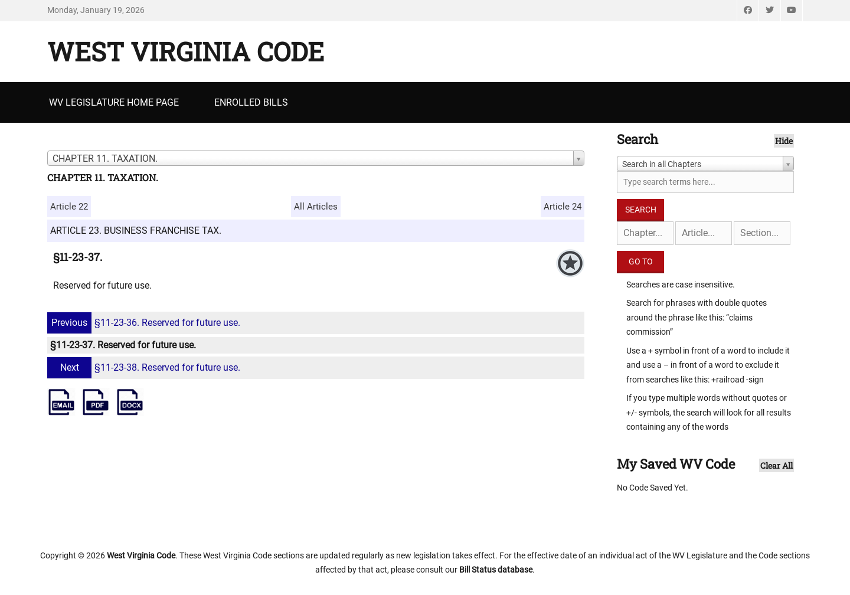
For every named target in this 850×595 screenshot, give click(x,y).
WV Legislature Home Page (114, 102)
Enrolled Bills (251, 102)
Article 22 (69, 206)
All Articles (316, 206)
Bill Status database (495, 569)
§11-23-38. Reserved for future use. (145, 367)
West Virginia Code (185, 51)
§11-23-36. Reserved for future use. (145, 322)
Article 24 (562, 206)
